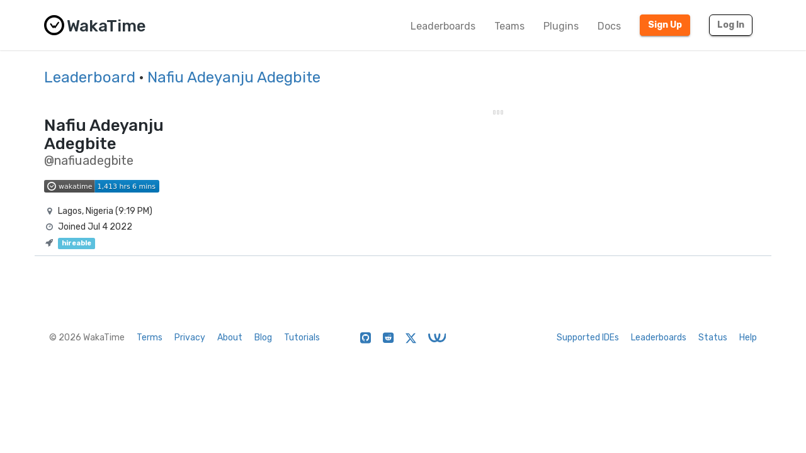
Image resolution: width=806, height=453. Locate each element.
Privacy (189, 337)
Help (748, 337)
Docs (609, 26)
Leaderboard (89, 77)
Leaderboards (443, 26)
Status (712, 337)
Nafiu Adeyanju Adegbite (234, 77)
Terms (149, 337)
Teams (509, 26)
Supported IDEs (588, 337)
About (229, 337)
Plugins (561, 26)
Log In (730, 25)
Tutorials (302, 337)
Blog (263, 337)
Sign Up (665, 25)
